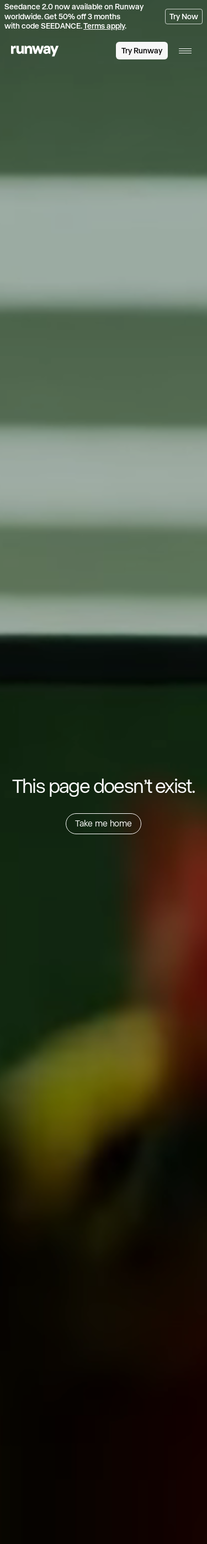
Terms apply (104, 25)
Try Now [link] (183, 16)
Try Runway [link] (141, 50)
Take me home (103, 823)
